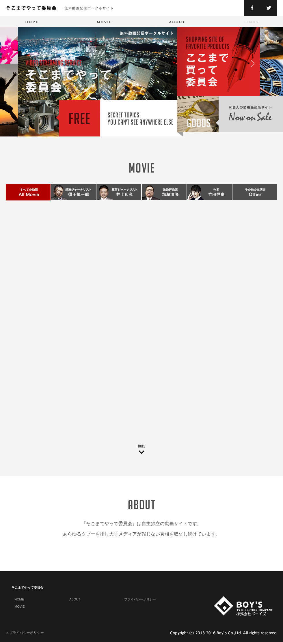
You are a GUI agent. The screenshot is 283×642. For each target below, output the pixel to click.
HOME (19, 599)
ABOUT (74, 599)
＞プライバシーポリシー (25, 633)
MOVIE (19, 606)
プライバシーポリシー (140, 599)
